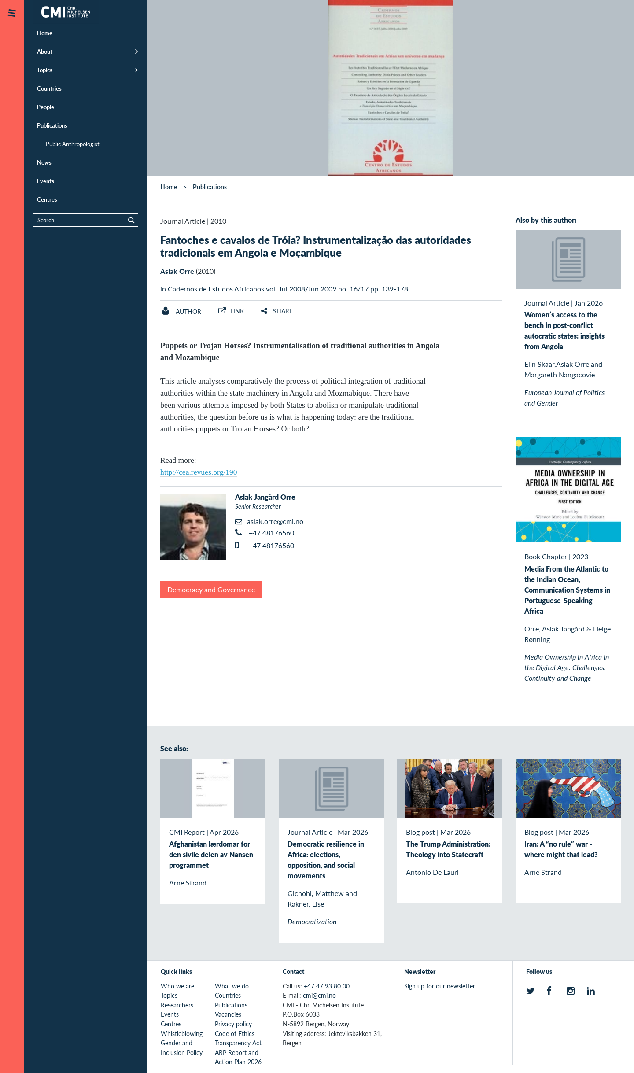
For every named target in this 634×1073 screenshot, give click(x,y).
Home (44, 33)
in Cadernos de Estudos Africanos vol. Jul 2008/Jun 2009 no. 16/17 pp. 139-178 (284, 289)
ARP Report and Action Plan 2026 (238, 1057)
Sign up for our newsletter (439, 985)
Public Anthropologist (73, 144)
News (44, 162)
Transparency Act (238, 1042)
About (44, 51)
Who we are (177, 985)
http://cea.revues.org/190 (198, 472)
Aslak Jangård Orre (265, 497)
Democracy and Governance (211, 589)
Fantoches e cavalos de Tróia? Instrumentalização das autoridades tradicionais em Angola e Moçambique (315, 246)
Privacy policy (233, 1023)
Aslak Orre (177, 271)
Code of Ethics (234, 1033)
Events (45, 181)
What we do (232, 985)
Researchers (177, 1004)
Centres (47, 199)
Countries (49, 88)
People (45, 107)
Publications (52, 125)
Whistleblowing (182, 1033)
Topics (44, 70)
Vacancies (228, 1014)
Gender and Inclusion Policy (182, 1047)
